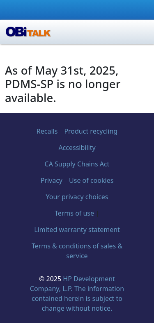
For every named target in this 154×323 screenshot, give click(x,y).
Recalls (47, 131)
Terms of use (74, 213)
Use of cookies (91, 180)
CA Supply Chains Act (77, 163)
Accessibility (76, 147)
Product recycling (90, 131)
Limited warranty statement (77, 229)
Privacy (51, 180)
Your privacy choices (77, 196)
